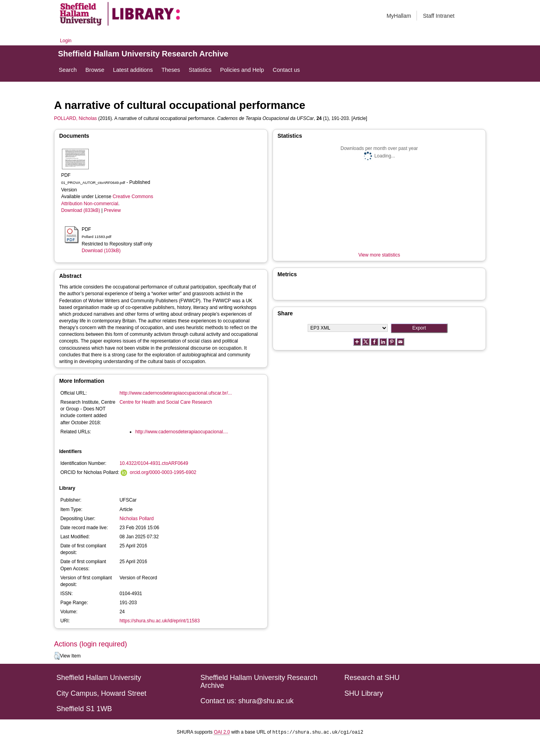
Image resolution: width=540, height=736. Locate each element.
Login (65, 40)
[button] (57, 656)
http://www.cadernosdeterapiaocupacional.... (181, 431)
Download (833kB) (80, 210)
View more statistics (379, 255)
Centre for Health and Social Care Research (166, 402)
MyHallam (399, 16)
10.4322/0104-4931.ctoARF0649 (154, 463)
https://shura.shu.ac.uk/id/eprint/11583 (160, 621)
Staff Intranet (438, 16)
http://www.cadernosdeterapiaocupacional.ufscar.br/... (176, 393)
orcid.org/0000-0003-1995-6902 (163, 472)
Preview (112, 210)
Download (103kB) (101, 250)
